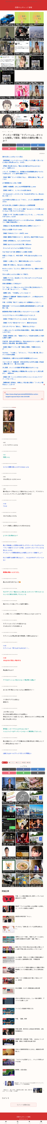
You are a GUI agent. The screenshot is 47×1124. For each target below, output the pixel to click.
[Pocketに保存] (9, 148)
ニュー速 (4, 762)
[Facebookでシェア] (23, 145)
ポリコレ (18, 762)
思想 (24, 762)
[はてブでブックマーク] (38, 145)
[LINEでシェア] (23, 148)
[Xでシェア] (9, 145)
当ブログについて (23, 1119)
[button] (38, 148)
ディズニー (12, 762)
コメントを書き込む (23, 1105)
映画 (28, 762)
